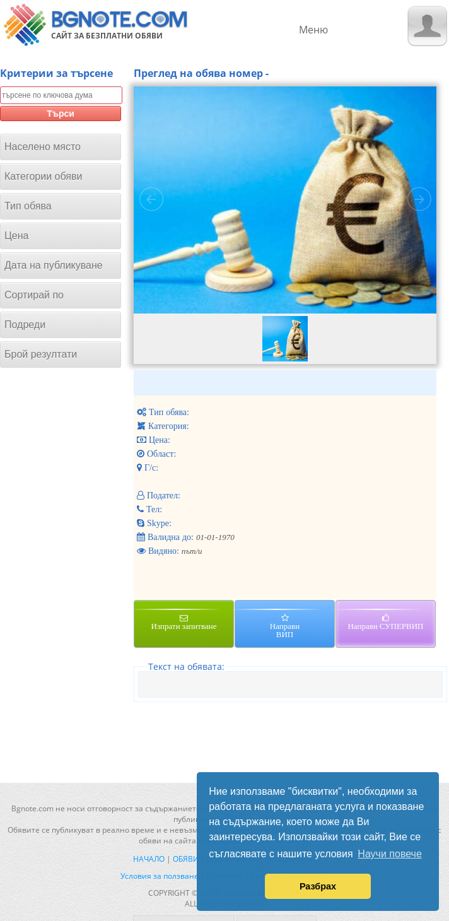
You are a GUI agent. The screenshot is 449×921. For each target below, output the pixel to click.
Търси (60, 114)
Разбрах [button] (318, 886)
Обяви (186, 859)
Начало (149, 859)
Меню (313, 30)
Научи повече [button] (389, 853)
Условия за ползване (159, 876)
